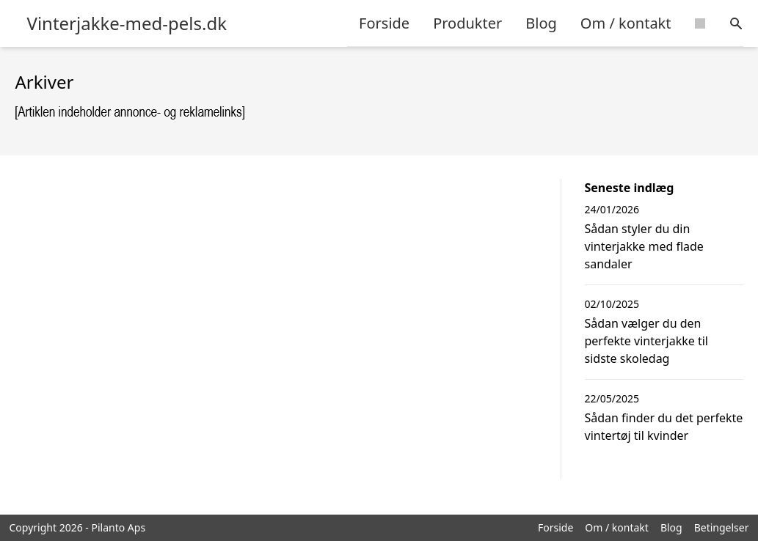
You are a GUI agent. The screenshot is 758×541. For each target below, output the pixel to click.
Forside (384, 23)
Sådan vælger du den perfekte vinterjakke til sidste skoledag (646, 341)
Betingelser (721, 527)
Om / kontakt (625, 23)
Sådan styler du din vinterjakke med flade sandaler (644, 246)
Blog (541, 23)
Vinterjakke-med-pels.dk (127, 23)
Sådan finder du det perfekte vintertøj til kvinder (664, 427)
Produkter (467, 23)
